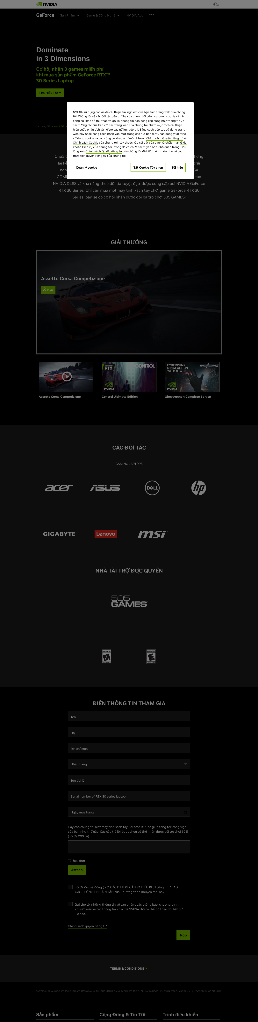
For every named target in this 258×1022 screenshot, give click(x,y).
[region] (130, 140)
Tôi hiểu (177, 167)
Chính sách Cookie (85, 142)
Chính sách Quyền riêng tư (164, 138)
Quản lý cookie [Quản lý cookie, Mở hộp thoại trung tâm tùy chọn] (86, 167)
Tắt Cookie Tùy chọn (148, 167)
